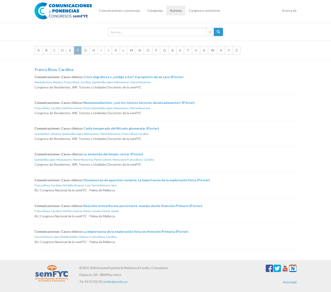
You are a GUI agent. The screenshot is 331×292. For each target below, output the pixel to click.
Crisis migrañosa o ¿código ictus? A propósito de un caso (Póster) (133, 77)
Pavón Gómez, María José (110, 159)
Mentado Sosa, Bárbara (48, 82)
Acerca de (289, 10)
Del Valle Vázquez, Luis (76, 185)
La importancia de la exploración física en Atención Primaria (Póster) (135, 231)
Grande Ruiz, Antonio (47, 134)
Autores (176, 10)
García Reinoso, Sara (104, 185)
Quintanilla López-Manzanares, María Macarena (121, 82)
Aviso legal (290, 282)
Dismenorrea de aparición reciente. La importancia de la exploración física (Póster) (146, 180)
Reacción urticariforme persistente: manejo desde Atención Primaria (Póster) (142, 206)
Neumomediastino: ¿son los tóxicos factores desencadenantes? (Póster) (139, 103)
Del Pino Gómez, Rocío (76, 108)
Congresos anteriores (204, 10)
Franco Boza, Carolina (77, 82)
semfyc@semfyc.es (115, 281)
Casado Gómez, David (104, 211)
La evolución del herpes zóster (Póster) (113, 154)
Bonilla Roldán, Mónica (74, 236)
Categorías (155, 10)
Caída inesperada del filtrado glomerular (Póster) (121, 128)
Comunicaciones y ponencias (119, 10)
